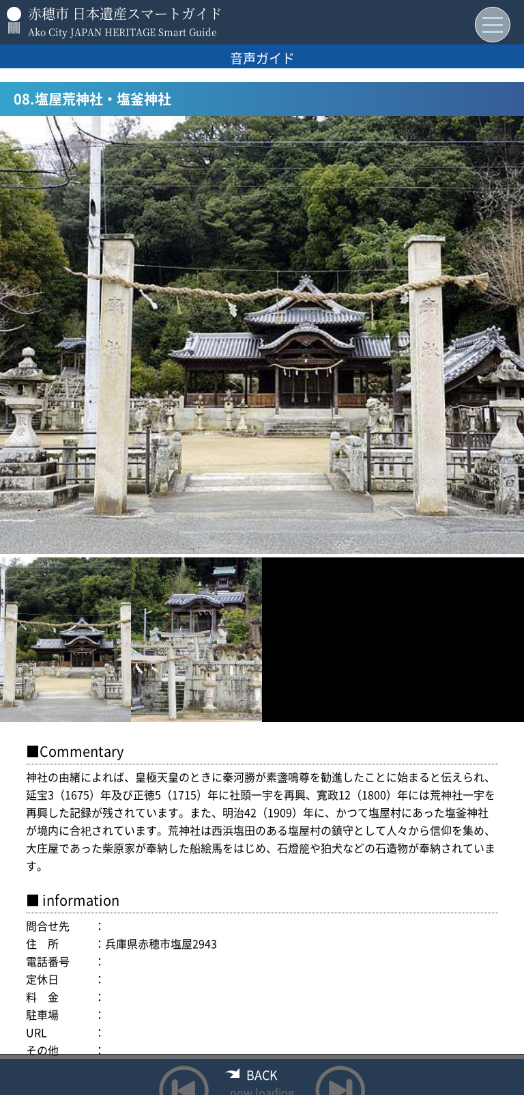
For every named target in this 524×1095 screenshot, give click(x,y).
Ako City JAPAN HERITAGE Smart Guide (122, 31)
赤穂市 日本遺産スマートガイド (125, 13)
